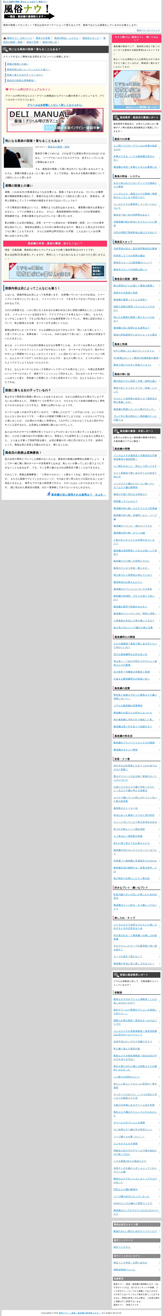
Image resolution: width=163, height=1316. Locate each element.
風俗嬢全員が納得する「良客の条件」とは (135, 869)
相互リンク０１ (122, 1247)
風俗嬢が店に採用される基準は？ (132, 328)
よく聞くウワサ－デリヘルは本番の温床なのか (135, 148)
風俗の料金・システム (66, 38)
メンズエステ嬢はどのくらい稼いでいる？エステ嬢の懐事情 (134, 485)
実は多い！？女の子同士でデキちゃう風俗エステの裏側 (135, 663)
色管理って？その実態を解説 (129, 255)
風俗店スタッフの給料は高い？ (130, 269)
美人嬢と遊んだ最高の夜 (127, 1049)
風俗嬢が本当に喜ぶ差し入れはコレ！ (134, 963)
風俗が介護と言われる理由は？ (130, 494)
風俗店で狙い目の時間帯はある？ (132, 215)
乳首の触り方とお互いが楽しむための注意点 (135, 896)
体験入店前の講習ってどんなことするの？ (134, 308)
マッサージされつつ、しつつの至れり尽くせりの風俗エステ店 (135, 1096)
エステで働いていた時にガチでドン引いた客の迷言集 (135, 799)
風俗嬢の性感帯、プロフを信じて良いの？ (134, 598)
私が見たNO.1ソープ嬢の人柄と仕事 (133, 627)
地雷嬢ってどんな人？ (126, 501)
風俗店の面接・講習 (58, 147)
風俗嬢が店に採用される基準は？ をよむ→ (78, 494)
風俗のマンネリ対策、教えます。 (132, 568)
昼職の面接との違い (18, 64)
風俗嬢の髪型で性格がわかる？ (130, 606)
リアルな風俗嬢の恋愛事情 (128, 705)
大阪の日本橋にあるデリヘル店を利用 (134, 1105)
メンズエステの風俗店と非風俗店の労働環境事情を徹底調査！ (135, 457)
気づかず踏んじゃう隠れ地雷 (129, 829)
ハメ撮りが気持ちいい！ (127, 1077)
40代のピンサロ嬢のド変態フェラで (133, 1203)
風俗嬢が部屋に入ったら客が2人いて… (135, 409)
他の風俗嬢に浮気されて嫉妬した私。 (134, 719)
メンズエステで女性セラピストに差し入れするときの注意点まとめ (135, 927)
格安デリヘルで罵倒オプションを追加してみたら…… (135, 1012)
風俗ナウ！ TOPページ (19, 38)
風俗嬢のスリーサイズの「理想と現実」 (135, 613)
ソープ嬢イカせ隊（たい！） (129, 1137)
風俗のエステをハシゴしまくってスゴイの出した (135, 1181)
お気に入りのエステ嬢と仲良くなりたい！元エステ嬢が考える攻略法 (134, 789)
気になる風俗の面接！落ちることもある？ (134, 319)
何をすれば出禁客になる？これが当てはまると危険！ (135, 767)
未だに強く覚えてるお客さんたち (132, 843)
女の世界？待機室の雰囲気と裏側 (132, 672)
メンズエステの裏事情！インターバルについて (135, 206)
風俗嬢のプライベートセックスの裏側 (134, 742)
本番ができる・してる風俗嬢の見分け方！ (134, 158)
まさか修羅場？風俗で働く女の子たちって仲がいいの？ (135, 645)
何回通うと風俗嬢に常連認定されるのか (135, 861)
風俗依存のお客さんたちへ (128, 582)
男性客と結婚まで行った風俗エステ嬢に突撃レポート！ (135, 697)
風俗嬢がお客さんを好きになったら (133, 713)
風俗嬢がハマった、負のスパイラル (133, 526)
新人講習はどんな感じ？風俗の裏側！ (134, 285)
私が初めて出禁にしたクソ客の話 (132, 878)
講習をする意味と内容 (126, 293)
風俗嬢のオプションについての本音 (133, 589)
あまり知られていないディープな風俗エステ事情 (135, 185)
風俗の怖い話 (50, 42)
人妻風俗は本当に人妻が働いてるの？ (134, 620)
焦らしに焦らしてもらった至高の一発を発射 (135, 1086)
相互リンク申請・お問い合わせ (130, 1263)
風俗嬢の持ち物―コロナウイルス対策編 (135, 508)
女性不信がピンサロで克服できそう (133, 1041)
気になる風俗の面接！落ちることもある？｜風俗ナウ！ (25, 2)
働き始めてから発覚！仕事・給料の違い (135, 381)
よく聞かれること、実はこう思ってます (135, 466)
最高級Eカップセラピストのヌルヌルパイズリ (136, 1212)
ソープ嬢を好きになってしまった (132, 1196)
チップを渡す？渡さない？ (128, 956)
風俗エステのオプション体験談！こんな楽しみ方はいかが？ (135, 1001)
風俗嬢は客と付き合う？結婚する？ (133, 726)
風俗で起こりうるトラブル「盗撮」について (135, 390)
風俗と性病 (33, 42)
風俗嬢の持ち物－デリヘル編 (129, 533)
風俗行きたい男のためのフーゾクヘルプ (135, 1231)
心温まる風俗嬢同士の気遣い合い (132, 679)
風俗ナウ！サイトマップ (148, 30)
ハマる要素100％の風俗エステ (130, 1161)
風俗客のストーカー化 (126, 808)
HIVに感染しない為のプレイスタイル (134, 351)
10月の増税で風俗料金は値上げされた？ (135, 232)
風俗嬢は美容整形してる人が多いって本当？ (135, 552)
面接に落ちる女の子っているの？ (25, 75)
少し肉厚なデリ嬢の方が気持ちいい (133, 1129)
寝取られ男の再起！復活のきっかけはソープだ (135, 1022)
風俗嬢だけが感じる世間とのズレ (132, 561)
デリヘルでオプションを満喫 (129, 1122)
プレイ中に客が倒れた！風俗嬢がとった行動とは (135, 418)
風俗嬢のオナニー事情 (126, 750)
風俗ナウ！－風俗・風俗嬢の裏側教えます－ (80, 1313)
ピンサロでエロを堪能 (126, 1143)
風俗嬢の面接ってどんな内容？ (130, 299)
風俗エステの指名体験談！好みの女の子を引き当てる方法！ (135, 1057)
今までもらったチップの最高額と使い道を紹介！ (135, 948)
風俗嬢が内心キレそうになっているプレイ (135, 852)
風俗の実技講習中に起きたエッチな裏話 (135, 335)
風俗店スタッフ (90, 38)
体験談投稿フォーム (124, 1269)
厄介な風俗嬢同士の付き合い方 (130, 654)
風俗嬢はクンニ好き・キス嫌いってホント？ (135, 907)
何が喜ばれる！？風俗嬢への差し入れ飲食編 (135, 937)
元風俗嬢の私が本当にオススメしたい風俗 (135, 224)
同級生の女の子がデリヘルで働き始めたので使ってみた (135, 1152)
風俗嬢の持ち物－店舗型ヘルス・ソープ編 (135, 517)
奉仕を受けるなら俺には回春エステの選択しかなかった (135, 1068)
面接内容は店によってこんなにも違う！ (28, 69)
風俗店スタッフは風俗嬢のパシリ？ (133, 262)
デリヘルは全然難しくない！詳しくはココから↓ (55, 105)
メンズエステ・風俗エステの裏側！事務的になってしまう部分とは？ (135, 196)
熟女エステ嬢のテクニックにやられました (135, 1114)
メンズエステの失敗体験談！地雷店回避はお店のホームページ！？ (135, 1033)
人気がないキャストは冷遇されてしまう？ (134, 542)
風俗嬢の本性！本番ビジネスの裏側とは (135, 167)
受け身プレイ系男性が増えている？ (133, 575)
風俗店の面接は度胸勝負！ (21, 80)
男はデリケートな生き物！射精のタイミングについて (135, 778)
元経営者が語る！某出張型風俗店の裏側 (135, 248)
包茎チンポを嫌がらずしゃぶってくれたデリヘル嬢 (135, 1170)
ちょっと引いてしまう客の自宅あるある (135, 822)
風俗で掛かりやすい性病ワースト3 (132, 365)
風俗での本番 (43, 38)
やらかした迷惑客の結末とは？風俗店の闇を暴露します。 (135, 400)
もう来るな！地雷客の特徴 (128, 836)
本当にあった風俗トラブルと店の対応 (134, 815)
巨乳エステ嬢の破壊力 (126, 1189)
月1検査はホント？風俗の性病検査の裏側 (136, 358)
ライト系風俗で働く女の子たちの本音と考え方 (135, 475)
